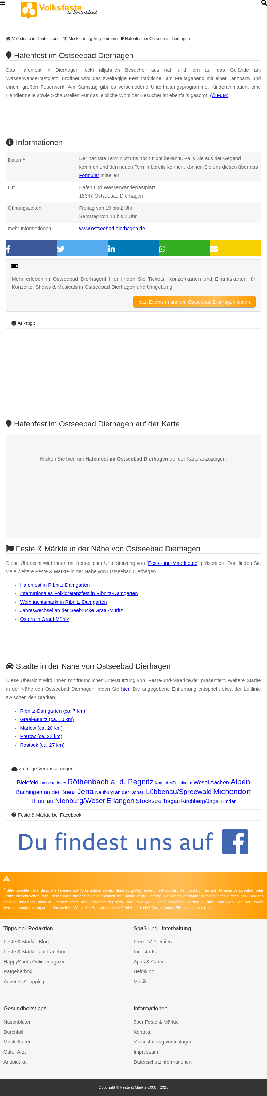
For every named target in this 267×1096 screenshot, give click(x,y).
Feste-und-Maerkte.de (172, 563)
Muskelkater (17, 1042)
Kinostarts (145, 951)
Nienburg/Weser (80, 801)
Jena (85, 791)
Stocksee (148, 801)
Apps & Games (150, 962)
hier (125, 689)
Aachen (219, 782)
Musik (140, 981)
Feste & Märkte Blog (26, 941)
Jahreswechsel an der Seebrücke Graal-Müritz (71, 610)
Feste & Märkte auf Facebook (36, 951)
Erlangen (120, 801)
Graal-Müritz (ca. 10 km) (47, 719)
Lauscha (47, 783)
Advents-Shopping (23, 981)
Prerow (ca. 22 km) (41, 736)
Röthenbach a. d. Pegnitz (110, 781)
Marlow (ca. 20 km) (41, 728)
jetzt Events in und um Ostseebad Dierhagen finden (194, 302)
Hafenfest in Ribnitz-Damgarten (55, 585)
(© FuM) (219, 95)
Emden (229, 801)
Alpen (240, 781)
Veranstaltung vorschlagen (163, 1042)
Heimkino (144, 971)
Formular (89, 175)
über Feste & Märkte (156, 1022)
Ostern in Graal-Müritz (44, 619)
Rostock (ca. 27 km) (42, 745)
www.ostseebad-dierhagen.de (112, 228)
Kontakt (142, 1032)
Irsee (61, 783)
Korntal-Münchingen (173, 783)
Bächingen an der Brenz (46, 792)
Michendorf (232, 791)
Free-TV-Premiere (153, 941)
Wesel (201, 782)
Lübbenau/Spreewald (179, 791)
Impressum (146, 1052)
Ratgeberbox (17, 971)
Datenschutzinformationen (163, 1062)
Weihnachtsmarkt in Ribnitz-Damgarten (63, 602)
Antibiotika (14, 1062)
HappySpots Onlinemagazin (34, 962)
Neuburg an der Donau (120, 792)
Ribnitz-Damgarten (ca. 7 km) (52, 711)
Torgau (171, 801)
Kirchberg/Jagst (200, 801)
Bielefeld (27, 782)
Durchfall (13, 1032)
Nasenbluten (17, 1022)
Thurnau (42, 801)
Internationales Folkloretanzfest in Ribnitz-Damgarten (79, 593)
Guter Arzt (14, 1052)
